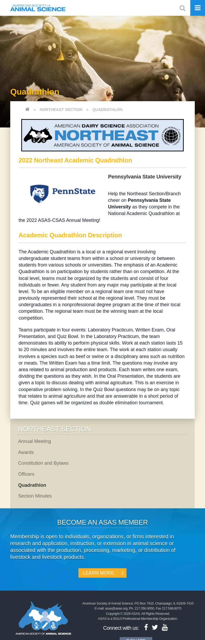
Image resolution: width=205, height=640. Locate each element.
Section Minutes (35, 496)
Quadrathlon (107, 109)
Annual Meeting (34, 441)
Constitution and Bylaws (43, 463)
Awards (26, 452)
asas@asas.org (116, 608)
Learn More (98, 573)
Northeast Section (61, 109)
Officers (26, 474)
